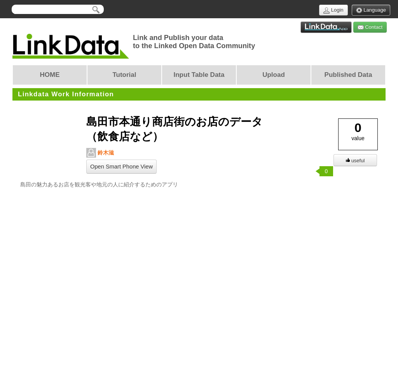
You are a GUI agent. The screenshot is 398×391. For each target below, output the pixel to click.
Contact (370, 27)
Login (333, 10)
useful (355, 160)
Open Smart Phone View (121, 166)
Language (371, 10)
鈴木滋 (100, 153)
